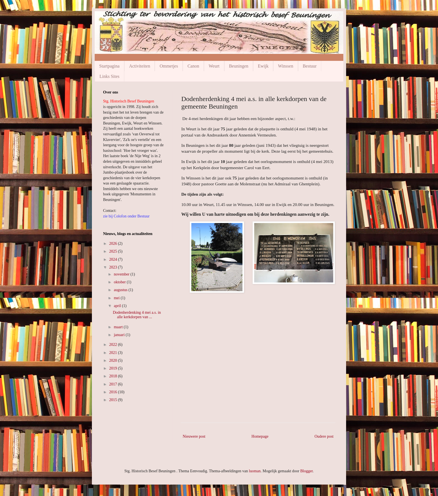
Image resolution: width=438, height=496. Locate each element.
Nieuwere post (194, 436)
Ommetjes (169, 66)
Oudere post (324, 436)
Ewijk (263, 66)
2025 (113, 251)
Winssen (285, 66)
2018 (113, 376)
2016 (113, 392)
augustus (121, 290)
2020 (113, 360)
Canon (193, 66)
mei (117, 298)
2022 (113, 344)
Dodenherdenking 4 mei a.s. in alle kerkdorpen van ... (137, 314)
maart (118, 327)
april (118, 306)
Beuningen (238, 66)
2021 (113, 353)
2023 (113, 267)
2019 (113, 368)
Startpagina (109, 66)
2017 (113, 384)
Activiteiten (139, 66)
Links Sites (109, 76)
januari (119, 335)
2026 (113, 243)
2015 (113, 400)
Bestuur (310, 66)
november (122, 274)
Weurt (214, 66)
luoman (255, 471)
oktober (120, 282)
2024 (113, 259)
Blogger (306, 471)
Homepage (259, 436)
